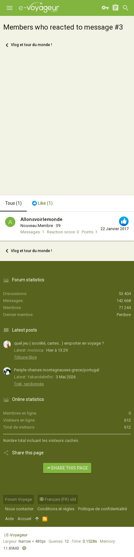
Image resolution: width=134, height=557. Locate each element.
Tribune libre (25, 357)
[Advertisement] (67, 125)
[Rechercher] (126, 8)
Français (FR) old (58, 499)
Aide (9, 518)
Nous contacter (19, 508)
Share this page (67, 468)
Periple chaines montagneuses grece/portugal (56, 370)
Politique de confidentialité (102, 508)
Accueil (24, 518)
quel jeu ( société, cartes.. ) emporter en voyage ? (59, 343)
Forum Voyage (18, 499)
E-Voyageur (16, 535)
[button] (9, 8)
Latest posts (24, 330)
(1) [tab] (13, 203)
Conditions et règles (55, 508)
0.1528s (90, 541)
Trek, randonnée (29, 384)
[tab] (42, 203)
